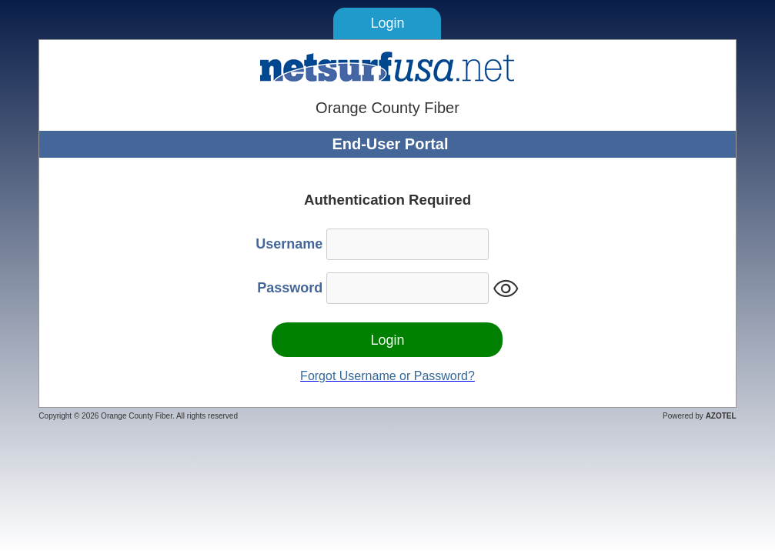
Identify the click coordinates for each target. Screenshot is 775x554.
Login (387, 23)
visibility (506, 288)
